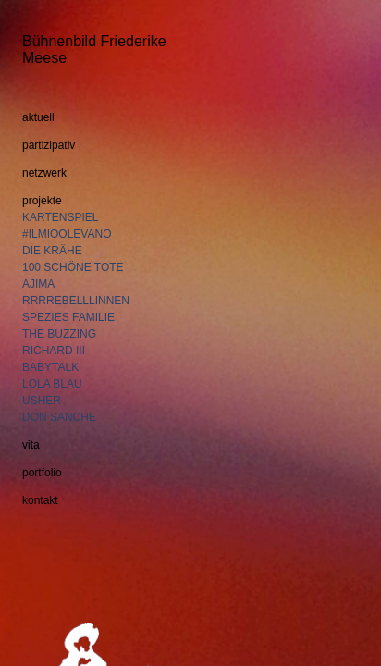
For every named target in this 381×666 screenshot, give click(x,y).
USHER (41, 400)
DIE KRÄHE (52, 250)
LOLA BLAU (52, 383)
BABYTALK (50, 367)
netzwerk (44, 172)
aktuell (38, 117)
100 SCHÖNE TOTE (73, 267)
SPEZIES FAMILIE (68, 317)
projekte (42, 200)
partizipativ (48, 145)
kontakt (40, 500)
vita (31, 444)
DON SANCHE (59, 417)
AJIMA (38, 284)
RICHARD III (53, 350)
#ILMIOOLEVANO (66, 234)
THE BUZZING (59, 333)
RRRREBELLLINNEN (75, 300)
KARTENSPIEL (60, 217)
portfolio (42, 472)
